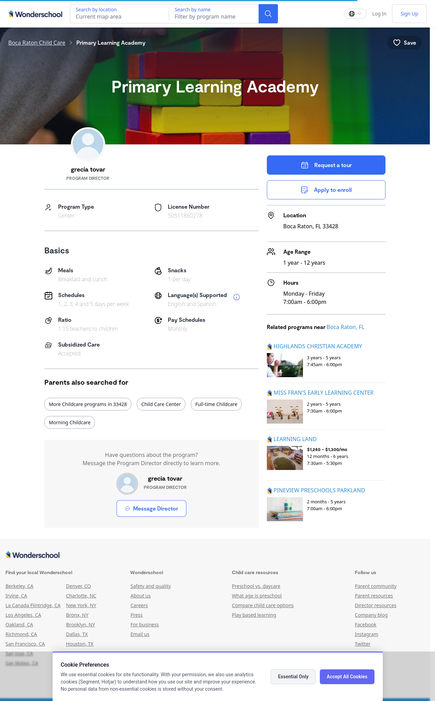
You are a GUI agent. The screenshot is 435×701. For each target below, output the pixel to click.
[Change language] (355, 14)
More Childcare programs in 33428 (88, 404)
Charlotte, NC (81, 595)
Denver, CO (78, 586)
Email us (139, 634)
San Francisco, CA (25, 643)
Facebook (366, 624)
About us (140, 595)
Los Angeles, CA (23, 615)
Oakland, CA (19, 624)
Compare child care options (263, 605)
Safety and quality (150, 586)
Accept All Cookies (347, 676)
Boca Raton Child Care (36, 42)
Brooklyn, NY (80, 624)
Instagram (366, 634)
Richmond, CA (21, 634)
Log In (379, 13)
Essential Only (293, 676)
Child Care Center (161, 404)
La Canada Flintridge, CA (33, 605)
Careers (139, 605)
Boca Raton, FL (346, 327)
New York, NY (81, 605)
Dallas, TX (77, 634)
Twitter (363, 643)
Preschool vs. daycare (256, 586)
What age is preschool (257, 595)
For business (144, 624)
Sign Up (409, 13)
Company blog (371, 615)
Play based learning (254, 615)
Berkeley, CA (19, 586)
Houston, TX (80, 643)
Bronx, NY (77, 615)
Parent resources (374, 595)
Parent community (376, 586)
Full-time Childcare (216, 404)
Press (136, 615)
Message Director (151, 508)
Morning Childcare (69, 422)
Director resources (375, 605)
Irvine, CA (16, 595)
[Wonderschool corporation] (215, 555)
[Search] (268, 13)
